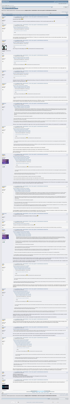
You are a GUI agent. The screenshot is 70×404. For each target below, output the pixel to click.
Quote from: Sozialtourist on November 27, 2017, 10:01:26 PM (21, 105)
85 (6, 394)
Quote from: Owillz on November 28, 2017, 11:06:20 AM (20, 85)
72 (58, 13)
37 (27, 13)
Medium (37, 392)
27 (18, 13)
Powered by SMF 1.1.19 (30, 402)
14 (6, 13)
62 (49, 13)
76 (62, 393)
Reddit (45, 392)
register (13, 5)
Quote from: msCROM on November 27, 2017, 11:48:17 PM (20, 42)
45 (34, 13)
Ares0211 (3, 221)
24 (15, 13)
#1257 (67, 327)
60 (47, 13)
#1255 (67, 289)
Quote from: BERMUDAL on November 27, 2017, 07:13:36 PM (22, 106)
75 (61, 393)
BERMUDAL (4, 103)
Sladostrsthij (4, 213)
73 (59, 13)
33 (23, 13)
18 (10, 13)
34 (24, 13)
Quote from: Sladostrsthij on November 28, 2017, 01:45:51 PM (21, 223)
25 (16, 13)
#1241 (67, 17)
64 (51, 13)
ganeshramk (4, 24)
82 (3, 394)
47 (36, 13)
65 (52, 13)
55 (43, 13)
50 (38, 13)
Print (67, 13)
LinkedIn (42, 392)
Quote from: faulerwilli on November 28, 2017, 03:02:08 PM (20, 329)
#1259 (67, 372)
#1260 (67, 380)
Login (11, 8)
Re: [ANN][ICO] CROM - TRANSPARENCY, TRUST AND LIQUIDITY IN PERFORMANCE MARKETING (31, 16)
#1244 (67, 55)
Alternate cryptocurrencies (11, 10)
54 (42, 13)
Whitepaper (33, 392)
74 (60, 393)
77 (63, 393)
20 (12, 13)
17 (9, 13)
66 (53, 13)
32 (22, 13)
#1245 (67, 71)
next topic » (67, 12)
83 (4, 394)
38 (28, 13)
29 (20, 13)
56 (44, 13)
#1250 (67, 186)
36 (26, 13)
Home (4, 8)
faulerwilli (3, 319)
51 (39, 13)
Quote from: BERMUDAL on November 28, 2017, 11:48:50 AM (21, 188)
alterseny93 (4, 40)
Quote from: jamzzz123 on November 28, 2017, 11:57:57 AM (21, 156)
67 (54, 13)
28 (19, 13)
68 (55, 13)
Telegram (47, 392)
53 (41, 13)
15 (7, 13)
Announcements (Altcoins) (20, 10)
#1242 (67, 25)
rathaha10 (3, 379)
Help (6, 8)
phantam (3, 154)
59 (46, 13)
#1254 (67, 264)
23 (14, 13)
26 (17, 13)
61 (48, 13)
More (16, 8)
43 (32, 13)
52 (40, 13)
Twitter (39, 392)
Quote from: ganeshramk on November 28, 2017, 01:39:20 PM (21, 231)
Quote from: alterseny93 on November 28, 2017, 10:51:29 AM (21, 57)
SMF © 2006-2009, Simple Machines (38, 402)
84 (5, 394)
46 (35, 13)
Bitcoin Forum (4, 10)
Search (9, 8)
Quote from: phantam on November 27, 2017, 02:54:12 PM (22, 107)
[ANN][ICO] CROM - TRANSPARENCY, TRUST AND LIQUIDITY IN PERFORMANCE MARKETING (40, 10)
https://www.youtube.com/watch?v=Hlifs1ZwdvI (20, 30)
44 (33, 13)
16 (8, 13)
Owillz (3, 55)
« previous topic (63, 11)
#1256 (67, 319)
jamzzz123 (4, 16)
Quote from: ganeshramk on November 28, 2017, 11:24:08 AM (21, 128)
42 (31, 13)
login (10, 5)
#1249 (67, 154)
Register (14, 8)
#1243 (67, 40)
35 (25, 13)
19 (11, 13)
